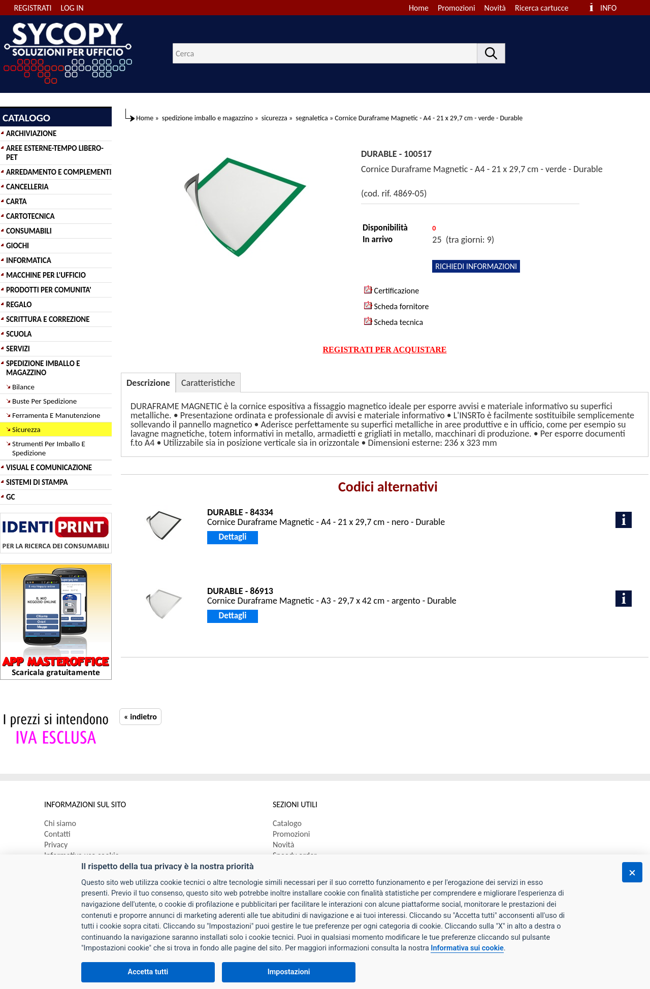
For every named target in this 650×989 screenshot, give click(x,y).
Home (419, 8)
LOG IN (72, 8)
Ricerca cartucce (541, 8)
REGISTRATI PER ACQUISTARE (385, 349)
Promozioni (456, 8)
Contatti (57, 834)
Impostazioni (289, 972)
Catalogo (287, 823)
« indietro (140, 716)
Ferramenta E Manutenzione (56, 415)
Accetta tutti (148, 972)
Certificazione (391, 290)
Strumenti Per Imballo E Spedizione (48, 448)
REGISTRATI (33, 8)
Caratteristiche (208, 382)
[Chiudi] (632, 872)
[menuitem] (546, 8)
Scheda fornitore (396, 306)
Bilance (23, 386)
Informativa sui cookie (467, 948)
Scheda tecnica (393, 322)
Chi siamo (60, 823)
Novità (495, 8)
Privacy (56, 844)
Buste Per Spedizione (44, 401)
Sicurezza (26, 429)
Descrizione (148, 382)
